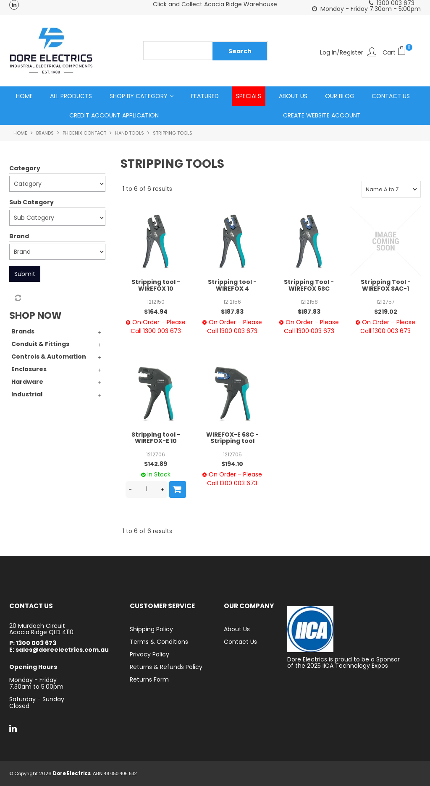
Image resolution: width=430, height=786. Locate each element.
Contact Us (391, 96)
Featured (205, 96)
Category (24, 168)
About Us (293, 96)
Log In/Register (341, 51)
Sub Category (31, 202)
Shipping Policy (151, 629)
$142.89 (155, 464)
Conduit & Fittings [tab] (40, 344)
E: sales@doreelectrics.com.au (59, 649)
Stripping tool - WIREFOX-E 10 (155, 437)
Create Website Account (322, 115)
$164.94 (156, 311)
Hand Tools (129, 133)
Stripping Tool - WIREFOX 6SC (309, 285)
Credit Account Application (114, 115)
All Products (71, 96)
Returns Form (149, 679)
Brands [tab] (22, 331)
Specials (248, 96)
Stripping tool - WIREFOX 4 (232, 285)
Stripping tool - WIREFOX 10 (155, 285)
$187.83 (232, 311)
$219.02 (385, 311)
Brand (19, 236)
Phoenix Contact (84, 133)
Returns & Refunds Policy (166, 667)
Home (24, 96)
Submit (24, 274)
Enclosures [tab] (29, 369)
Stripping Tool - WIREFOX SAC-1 (386, 285)
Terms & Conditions (159, 642)
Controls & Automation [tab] (48, 356)
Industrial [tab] (26, 394)
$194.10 (232, 464)
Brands (45, 133)
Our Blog (339, 96)
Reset (17, 298)
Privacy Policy (149, 654)
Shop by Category (139, 96)
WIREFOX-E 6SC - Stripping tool (232, 437)
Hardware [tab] (27, 381)
